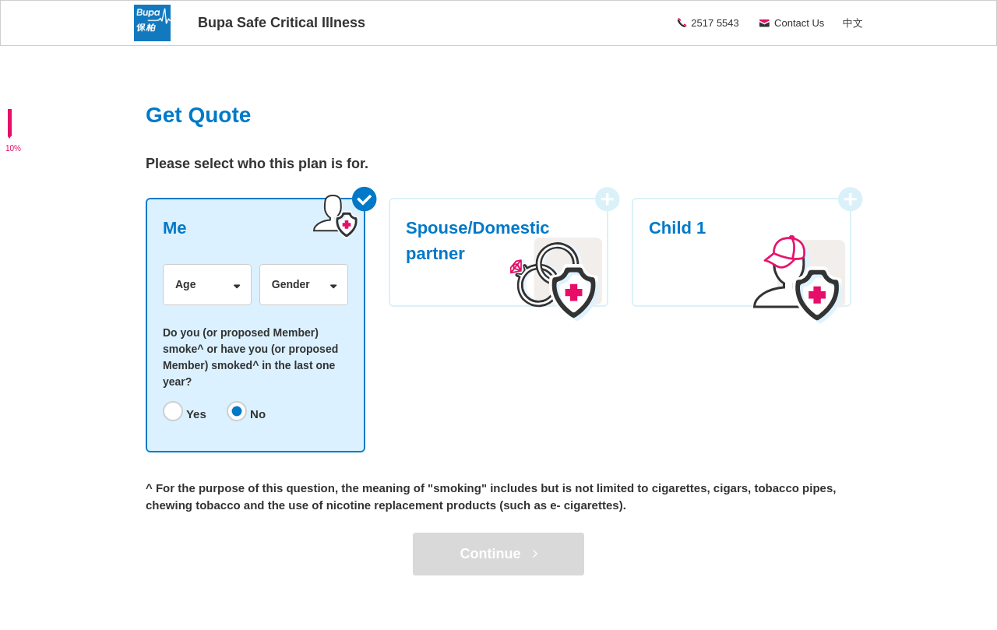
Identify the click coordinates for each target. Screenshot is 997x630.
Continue (498, 553)
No (256, 414)
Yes (194, 414)
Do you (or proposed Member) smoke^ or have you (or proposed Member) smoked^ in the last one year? (250, 357)
